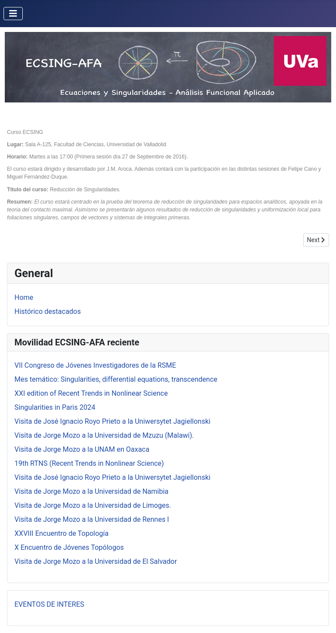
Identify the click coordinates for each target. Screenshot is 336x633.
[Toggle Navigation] (13, 13)
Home (23, 297)
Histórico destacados (47, 311)
